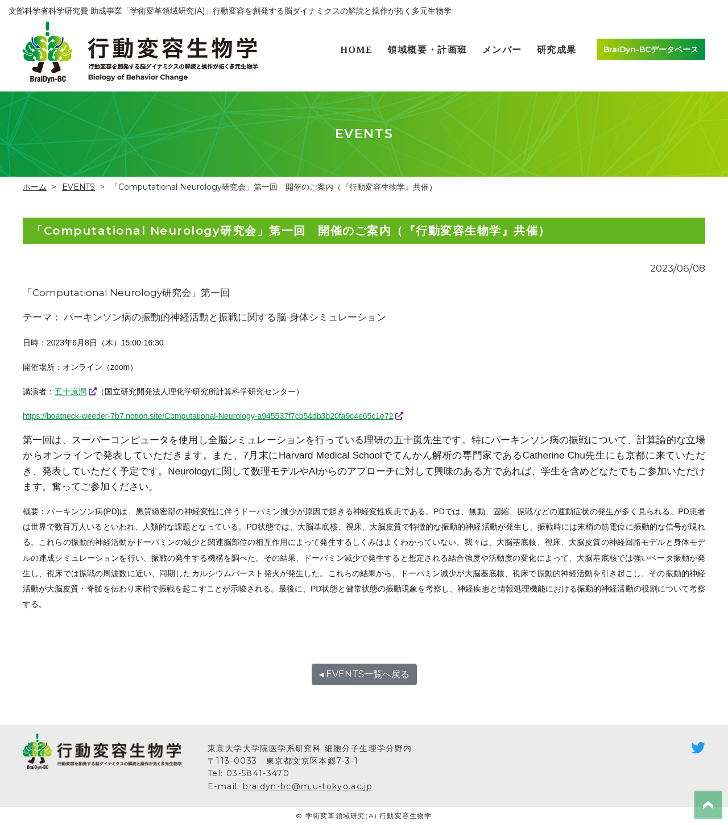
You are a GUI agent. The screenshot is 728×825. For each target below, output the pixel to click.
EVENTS (79, 187)
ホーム (35, 187)
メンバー (502, 50)
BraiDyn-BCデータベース (650, 49)
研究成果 (557, 50)
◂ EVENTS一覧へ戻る (364, 674)
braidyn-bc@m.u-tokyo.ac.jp (308, 786)
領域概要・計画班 (427, 50)
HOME (356, 50)
